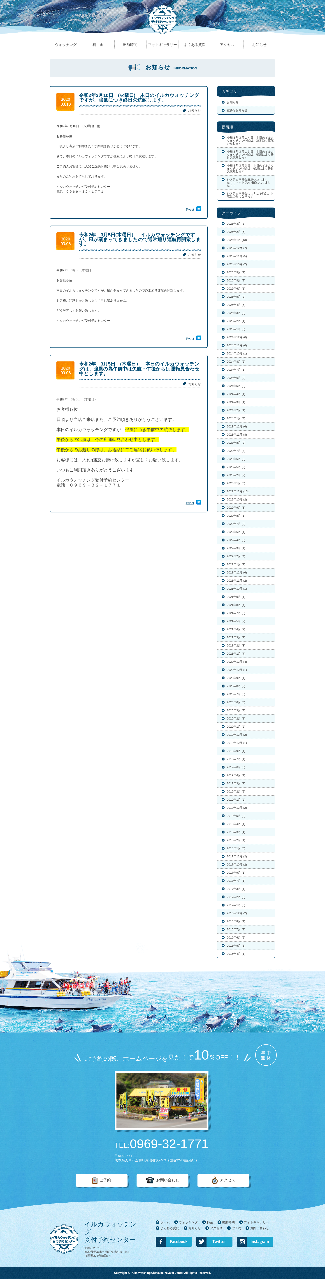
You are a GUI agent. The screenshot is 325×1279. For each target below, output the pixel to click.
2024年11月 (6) (237, 345)
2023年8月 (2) (236, 442)
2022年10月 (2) (237, 499)
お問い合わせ (167, 1180)
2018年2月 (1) (236, 840)
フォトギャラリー (256, 1222)
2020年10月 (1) (237, 669)
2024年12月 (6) (237, 337)
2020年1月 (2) (236, 726)
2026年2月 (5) (236, 231)
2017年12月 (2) (237, 856)
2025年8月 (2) (236, 280)
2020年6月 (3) (236, 702)
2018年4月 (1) (236, 824)
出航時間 (228, 1222)
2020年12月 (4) (237, 661)
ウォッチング (188, 1222)
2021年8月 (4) (236, 605)
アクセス (227, 1180)
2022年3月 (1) (236, 548)
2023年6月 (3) (236, 459)
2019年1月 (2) (236, 799)
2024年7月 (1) (236, 369)
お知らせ (194, 110)
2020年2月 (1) (236, 718)
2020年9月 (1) (236, 678)
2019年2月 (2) (236, 791)
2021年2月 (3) (236, 645)
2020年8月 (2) (236, 686)
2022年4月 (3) (236, 540)
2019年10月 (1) (237, 743)
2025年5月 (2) (236, 296)
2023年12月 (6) (237, 426)
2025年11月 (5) (237, 256)
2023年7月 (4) (236, 450)
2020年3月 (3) (236, 710)
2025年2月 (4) (236, 321)
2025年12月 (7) (237, 248)
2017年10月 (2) (237, 864)
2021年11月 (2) (237, 580)
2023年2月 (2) (236, 475)
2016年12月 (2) (237, 913)
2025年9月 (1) (236, 272)
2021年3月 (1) (236, 637)
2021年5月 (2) (236, 621)
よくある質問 (169, 1228)
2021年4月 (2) (236, 629)
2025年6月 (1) (236, 288)
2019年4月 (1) (236, 775)
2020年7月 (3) (236, 694)
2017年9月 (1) (236, 872)
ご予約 (105, 1180)
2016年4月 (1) (236, 953)
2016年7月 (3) (236, 929)
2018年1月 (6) (236, 848)
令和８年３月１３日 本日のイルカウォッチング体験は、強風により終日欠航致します (250, 154)
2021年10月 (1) (237, 588)
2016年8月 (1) (236, 921)
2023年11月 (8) (237, 434)
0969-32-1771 (162, 1143)
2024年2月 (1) (236, 410)
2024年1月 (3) (236, 418)
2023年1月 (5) (236, 483)
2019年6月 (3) (236, 767)
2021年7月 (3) (236, 613)
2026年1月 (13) (237, 240)
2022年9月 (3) (236, 507)
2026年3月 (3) (236, 223)
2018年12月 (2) (237, 807)
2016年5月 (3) (236, 945)
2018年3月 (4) (236, 832)
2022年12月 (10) (237, 491)
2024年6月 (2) (236, 377)
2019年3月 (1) (236, 783)
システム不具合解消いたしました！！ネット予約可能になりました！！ (249, 182)
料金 (210, 1222)
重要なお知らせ (237, 110)
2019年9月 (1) (236, 751)
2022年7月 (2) (236, 523)
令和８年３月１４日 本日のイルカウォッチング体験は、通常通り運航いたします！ (250, 140)
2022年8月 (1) (236, 515)
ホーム (165, 1222)
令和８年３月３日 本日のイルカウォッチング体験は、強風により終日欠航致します (250, 168)
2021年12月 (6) (237, 572)
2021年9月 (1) (236, 596)
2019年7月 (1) (236, 759)
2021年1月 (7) (236, 653)
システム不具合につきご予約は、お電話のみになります (250, 195)
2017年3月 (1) (236, 889)
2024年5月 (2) (236, 386)
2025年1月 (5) (236, 329)
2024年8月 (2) (236, 361)
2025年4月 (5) (236, 304)
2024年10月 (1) (237, 353)
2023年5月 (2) (236, 467)
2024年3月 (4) (236, 402)
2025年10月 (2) (237, 264)
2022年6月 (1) (236, 532)
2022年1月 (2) (236, 564)
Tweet (190, 209)
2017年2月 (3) (236, 897)
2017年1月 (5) (236, 905)
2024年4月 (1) (236, 394)
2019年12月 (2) (237, 734)
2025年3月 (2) (236, 313)
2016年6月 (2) (236, 937)
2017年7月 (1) (236, 880)
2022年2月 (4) (236, 556)
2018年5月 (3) (236, 816)
